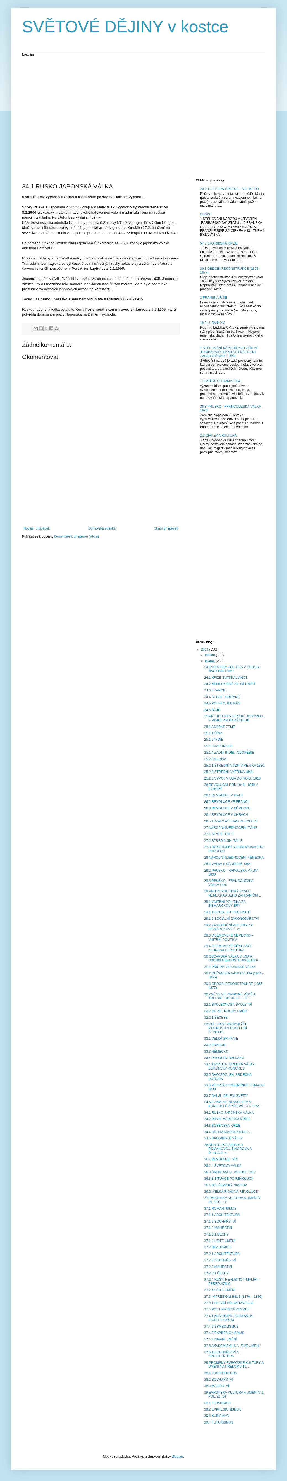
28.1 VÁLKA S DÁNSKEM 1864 (227, 864)
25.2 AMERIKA (215, 759)
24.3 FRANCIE (215, 690)
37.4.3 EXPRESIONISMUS (224, 1333)
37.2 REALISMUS (217, 1247)
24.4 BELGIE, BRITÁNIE (222, 697)
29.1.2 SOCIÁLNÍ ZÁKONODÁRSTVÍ (231, 919)
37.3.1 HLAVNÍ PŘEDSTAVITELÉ (229, 1303)
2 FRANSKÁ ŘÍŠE (213, 298)
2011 (205, 649)
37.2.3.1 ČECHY (216, 1273)
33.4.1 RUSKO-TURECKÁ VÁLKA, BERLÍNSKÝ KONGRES (230, 1066)
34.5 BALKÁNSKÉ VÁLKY (223, 1138)
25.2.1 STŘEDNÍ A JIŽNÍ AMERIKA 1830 (234, 765)
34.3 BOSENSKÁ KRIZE (222, 1126)
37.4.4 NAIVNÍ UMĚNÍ (220, 1339)
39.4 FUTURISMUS (218, 1422)
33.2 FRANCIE (215, 1045)
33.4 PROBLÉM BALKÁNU (224, 1058)
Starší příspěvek (166, 528)
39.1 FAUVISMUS (217, 1403)
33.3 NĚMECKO (216, 1051)
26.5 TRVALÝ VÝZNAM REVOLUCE (231, 821)
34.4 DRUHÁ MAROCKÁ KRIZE (228, 1132)
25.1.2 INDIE (213, 739)
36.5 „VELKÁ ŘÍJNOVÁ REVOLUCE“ (231, 1192)
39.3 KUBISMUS (216, 1416)
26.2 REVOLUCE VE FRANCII (226, 802)
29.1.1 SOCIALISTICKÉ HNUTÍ (227, 912)
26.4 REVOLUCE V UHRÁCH (226, 815)
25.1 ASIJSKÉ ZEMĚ (219, 727)
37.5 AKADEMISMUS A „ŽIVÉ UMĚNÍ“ (232, 1346)
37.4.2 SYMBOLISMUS (221, 1326)
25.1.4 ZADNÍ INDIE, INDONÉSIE (229, 752)
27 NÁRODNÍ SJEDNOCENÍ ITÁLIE (230, 828)
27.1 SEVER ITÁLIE (219, 834)
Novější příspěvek (36, 528)
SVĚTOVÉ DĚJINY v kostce (125, 26)
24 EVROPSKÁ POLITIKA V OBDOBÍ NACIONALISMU (232, 669)
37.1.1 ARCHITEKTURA (222, 1215)
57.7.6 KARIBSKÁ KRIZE (218, 243)
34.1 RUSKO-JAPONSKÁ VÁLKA (229, 1113)
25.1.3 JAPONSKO (218, 746)
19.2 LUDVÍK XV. (212, 323)
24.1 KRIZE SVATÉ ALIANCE (226, 678)
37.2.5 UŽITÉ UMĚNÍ (219, 1290)
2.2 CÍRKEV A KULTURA (218, 435)
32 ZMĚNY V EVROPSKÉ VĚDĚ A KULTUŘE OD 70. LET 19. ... (229, 996)
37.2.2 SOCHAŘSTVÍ (220, 1260)
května (210, 661)
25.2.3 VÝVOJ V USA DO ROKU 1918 (232, 778)
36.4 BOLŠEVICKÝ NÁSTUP (225, 1185)
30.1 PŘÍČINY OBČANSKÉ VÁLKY (230, 967)
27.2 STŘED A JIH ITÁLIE (223, 841)
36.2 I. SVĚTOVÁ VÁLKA (222, 1166)
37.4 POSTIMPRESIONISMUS (227, 1309)
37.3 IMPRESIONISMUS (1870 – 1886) (233, 1297)
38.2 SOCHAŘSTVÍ (218, 1380)
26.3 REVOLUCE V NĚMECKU (227, 808)
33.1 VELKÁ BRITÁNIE (221, 1038)
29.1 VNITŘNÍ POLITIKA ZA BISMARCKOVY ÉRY (224, 904)
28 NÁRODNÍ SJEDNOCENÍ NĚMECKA (234, 857)
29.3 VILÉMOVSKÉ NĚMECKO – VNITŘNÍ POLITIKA (228, 937)
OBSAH (206, 214)
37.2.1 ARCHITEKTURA (222, 1254)
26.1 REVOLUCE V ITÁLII (223, 795)
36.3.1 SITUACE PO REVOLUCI (228, 1179)
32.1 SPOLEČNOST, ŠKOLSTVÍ (228, 1004)
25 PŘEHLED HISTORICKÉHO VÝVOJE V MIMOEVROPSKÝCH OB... (234, 718)
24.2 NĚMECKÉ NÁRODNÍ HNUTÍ (229, 684)
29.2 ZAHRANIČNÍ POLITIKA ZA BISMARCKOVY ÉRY (228, 927)
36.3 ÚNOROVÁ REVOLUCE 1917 (230, 1172)
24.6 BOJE (212, 710)
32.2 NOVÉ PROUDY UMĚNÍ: (226, 1011)
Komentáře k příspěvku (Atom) (76, 536)
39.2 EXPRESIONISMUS (222, 1409)
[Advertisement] (51, 117)
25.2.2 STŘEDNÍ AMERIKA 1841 (228, 772)
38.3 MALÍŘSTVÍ (216, 1386)
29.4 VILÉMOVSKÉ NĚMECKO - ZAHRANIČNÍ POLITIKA (228, 948)
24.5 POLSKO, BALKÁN (222, 703)
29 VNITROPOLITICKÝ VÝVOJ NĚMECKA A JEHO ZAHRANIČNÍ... (232, 893)
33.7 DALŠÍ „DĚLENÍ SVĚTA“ (226, 1096)
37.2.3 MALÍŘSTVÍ (218, 1267)
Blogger (177, 1456)
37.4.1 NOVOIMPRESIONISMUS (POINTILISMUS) (228, 1318)
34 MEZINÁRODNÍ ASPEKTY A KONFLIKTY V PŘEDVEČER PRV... (233, 1104)
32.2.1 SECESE (216, 1017)
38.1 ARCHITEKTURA (220, 1373)
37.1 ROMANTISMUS (220, 1208)
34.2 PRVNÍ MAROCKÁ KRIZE (227, 1119)
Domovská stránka (102, 528)
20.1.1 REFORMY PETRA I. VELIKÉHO (229, 189)
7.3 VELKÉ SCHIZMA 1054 (220, 381)
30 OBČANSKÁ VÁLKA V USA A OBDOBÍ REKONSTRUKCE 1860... (232, 958)
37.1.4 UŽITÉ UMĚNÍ (219, 1241)
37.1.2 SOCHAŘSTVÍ (220, 1221)
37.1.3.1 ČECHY (216, 1234)
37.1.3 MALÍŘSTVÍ (218, 1228)
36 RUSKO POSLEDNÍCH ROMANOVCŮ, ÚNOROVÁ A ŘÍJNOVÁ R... (228, 1149)
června (210, 655)
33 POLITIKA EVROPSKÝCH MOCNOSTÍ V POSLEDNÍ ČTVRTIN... (226, 1028)
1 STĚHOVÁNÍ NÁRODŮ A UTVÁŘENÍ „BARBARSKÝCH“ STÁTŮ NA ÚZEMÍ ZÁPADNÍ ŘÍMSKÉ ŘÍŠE (229, 352)
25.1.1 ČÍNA (213, 733)
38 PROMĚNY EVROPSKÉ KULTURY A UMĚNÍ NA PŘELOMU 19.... (234, 1365)
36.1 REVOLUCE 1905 (221, 1159)
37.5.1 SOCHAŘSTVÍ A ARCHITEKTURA (221, 1354)
